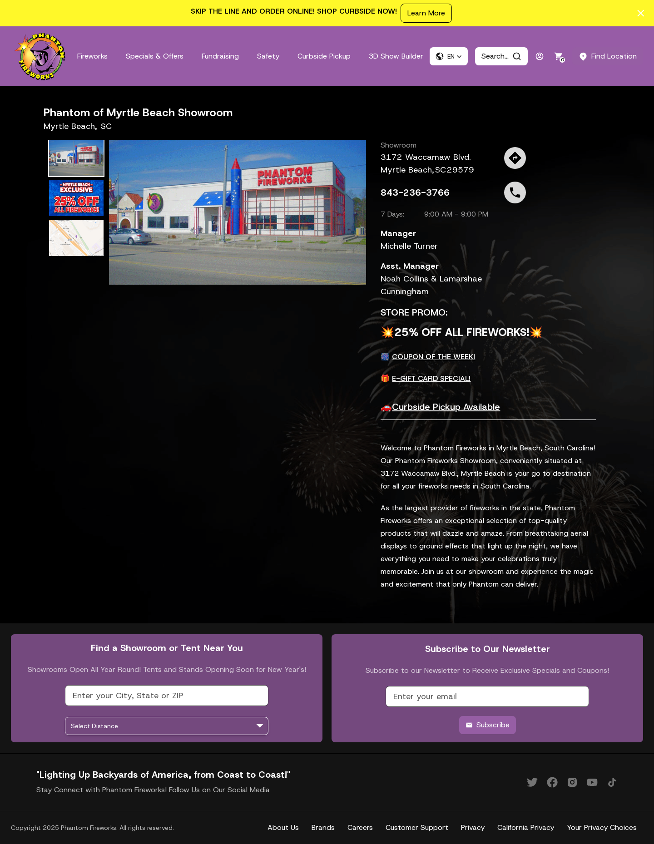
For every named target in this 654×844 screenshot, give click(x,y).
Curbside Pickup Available (446, 407)
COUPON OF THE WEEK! (433, 356)
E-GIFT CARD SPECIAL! (431, 378)
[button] (449, 56)
